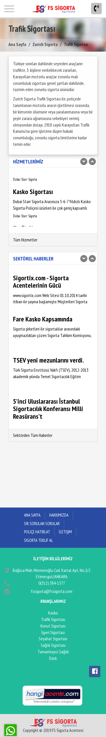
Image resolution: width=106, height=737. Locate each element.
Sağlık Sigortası (53, 645)
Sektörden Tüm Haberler (32, 435)
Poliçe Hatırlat (37, 531)
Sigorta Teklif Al (38, 540)
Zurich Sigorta (45, 44)
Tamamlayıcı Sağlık (53, 651)
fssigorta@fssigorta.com (51, 591)
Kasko (53, 613)
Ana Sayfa (17, 44)
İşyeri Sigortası (53, 632)
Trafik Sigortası (53, 619)
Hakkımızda (58, 515)
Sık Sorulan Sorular (42, 523)
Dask (53, 658)
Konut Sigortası (53, 626)
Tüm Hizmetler (25, 240)
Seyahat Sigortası (53, 638)
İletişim (65, 531)
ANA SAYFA (32, 515)
